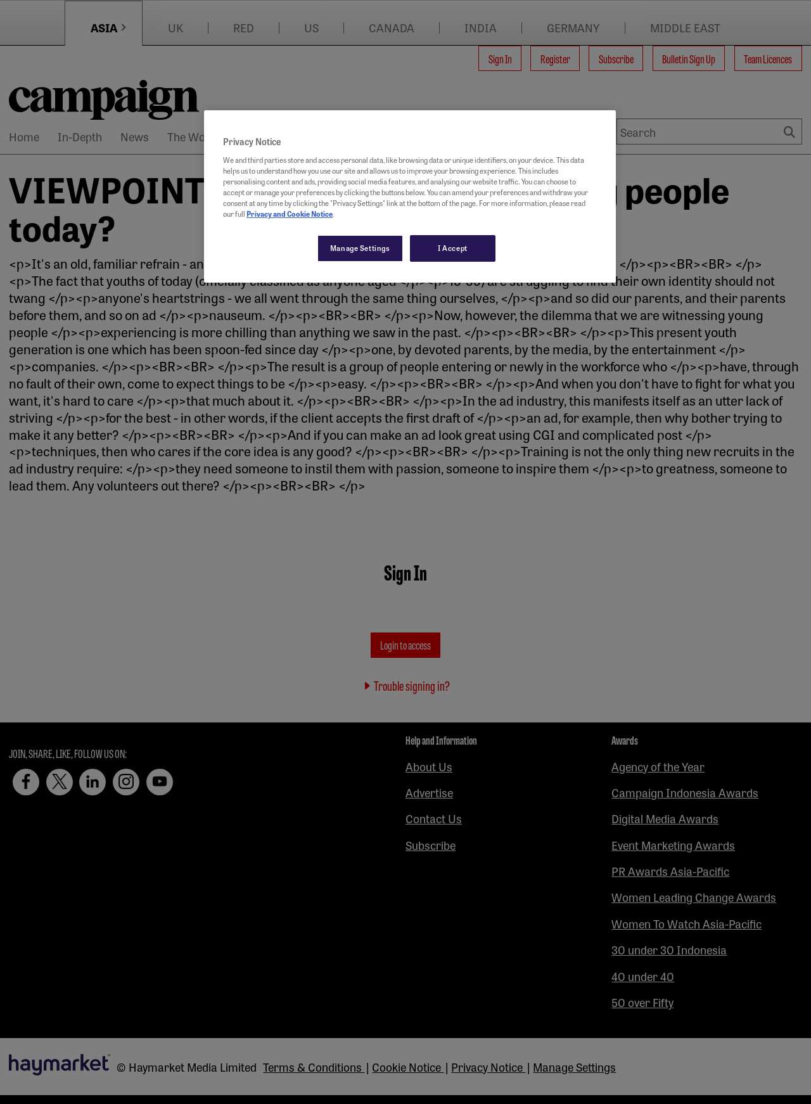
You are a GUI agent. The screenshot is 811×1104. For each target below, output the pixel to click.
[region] (410, 196)
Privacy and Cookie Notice (289, 214)
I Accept (453, 248)
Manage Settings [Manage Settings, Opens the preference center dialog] (360, 248)
